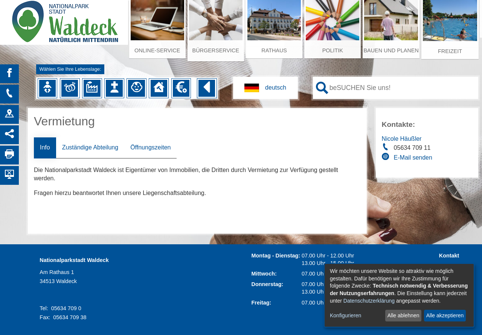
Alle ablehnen (403, 315)
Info (45, 147)
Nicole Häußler (402, 139)
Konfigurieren (345, 315)
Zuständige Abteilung (90, 147)
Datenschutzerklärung (369, 301)
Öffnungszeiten (150, 147)
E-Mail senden (413, 157)
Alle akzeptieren (445, 315)
